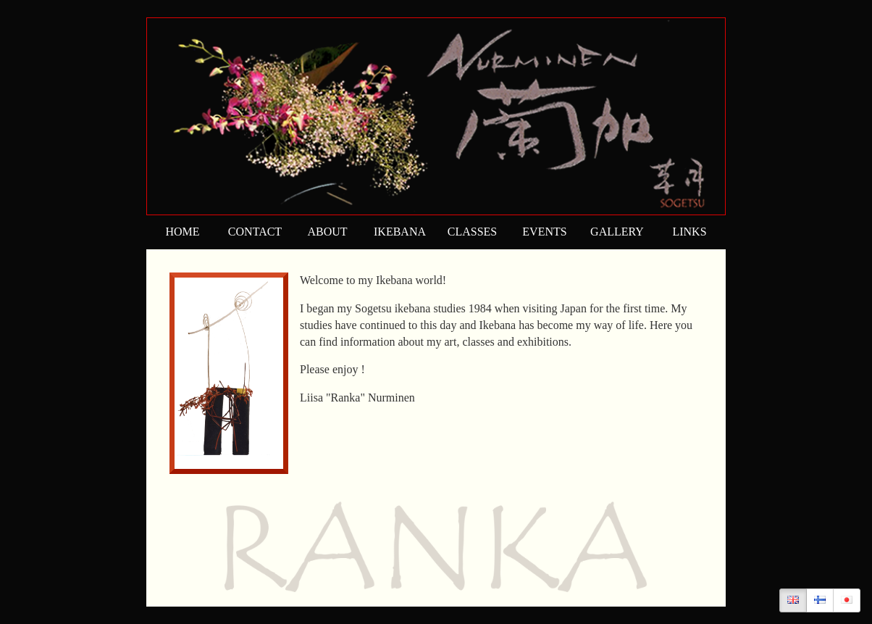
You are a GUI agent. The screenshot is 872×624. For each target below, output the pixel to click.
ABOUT (327, 231)
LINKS (689, 231)
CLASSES (472, 231)
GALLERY (617, 231)
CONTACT (255, 231)
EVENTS (544, 231)
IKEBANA (400, 231)
